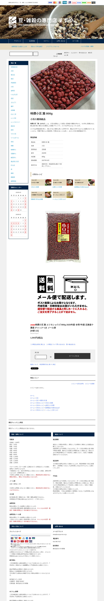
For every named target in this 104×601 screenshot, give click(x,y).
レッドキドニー (15, 122)
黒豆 (12, 79)
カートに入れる (72, 356)
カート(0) (73, 41)
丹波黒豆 (13, 83)
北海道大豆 (14, 67)
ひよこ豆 (13, 114)
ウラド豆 (13, 134)
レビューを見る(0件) (78, 383)
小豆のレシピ (40, 403)
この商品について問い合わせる (55, 344)
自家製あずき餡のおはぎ (52, 407)
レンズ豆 (13, 118)
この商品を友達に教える (37, 344)
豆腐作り (13, 153)
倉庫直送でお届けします (18, 46)
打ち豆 (13, 165)
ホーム (32, 395)
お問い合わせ (59, 41)
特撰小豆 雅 (43, 400)
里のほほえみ (83, 52)
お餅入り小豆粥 (49, 405)
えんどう (13, 102)
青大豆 (13, 75)
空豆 (12, 142)
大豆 (12, 71)
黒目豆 (13, 126)
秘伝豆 (90, 52)
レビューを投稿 (89, 383)
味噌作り (13, 149)
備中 (12, 106)
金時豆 (13, 90)
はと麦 (66, 55)
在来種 (13, 110)
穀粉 (12, 173)
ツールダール (15, 138)
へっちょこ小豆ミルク (51, 410)
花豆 (12, 98)
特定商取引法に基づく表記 (47, 364)
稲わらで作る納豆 (35, 46)
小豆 (37, 398)
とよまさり (74, 52)
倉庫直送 (13, 181)
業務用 (13, 177)
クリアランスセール (51, 46)
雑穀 (12, 145)
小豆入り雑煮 (49, 403)
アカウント (16, 41)
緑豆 (12, 130)
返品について (34, 364)
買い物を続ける (70, 344)
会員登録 (30, 41)
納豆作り (66, 52)
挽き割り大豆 (15, 161)
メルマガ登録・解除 (87, 46)
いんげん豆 (14, 94)
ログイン (44, 41)
